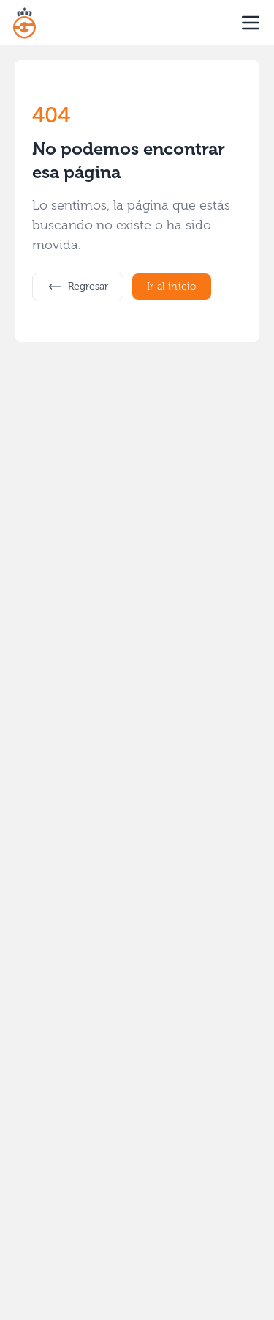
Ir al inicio (172, 286)
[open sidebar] (250, 22)
